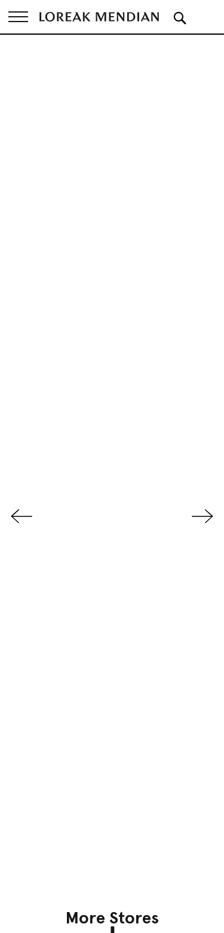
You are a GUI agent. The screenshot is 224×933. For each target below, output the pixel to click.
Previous (21, 516)
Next (202, 516)
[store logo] (99, 17)
